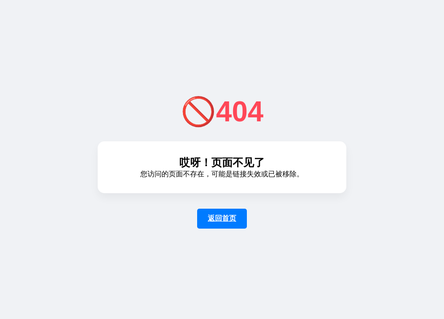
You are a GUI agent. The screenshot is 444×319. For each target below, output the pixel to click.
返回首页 (222, 218)
